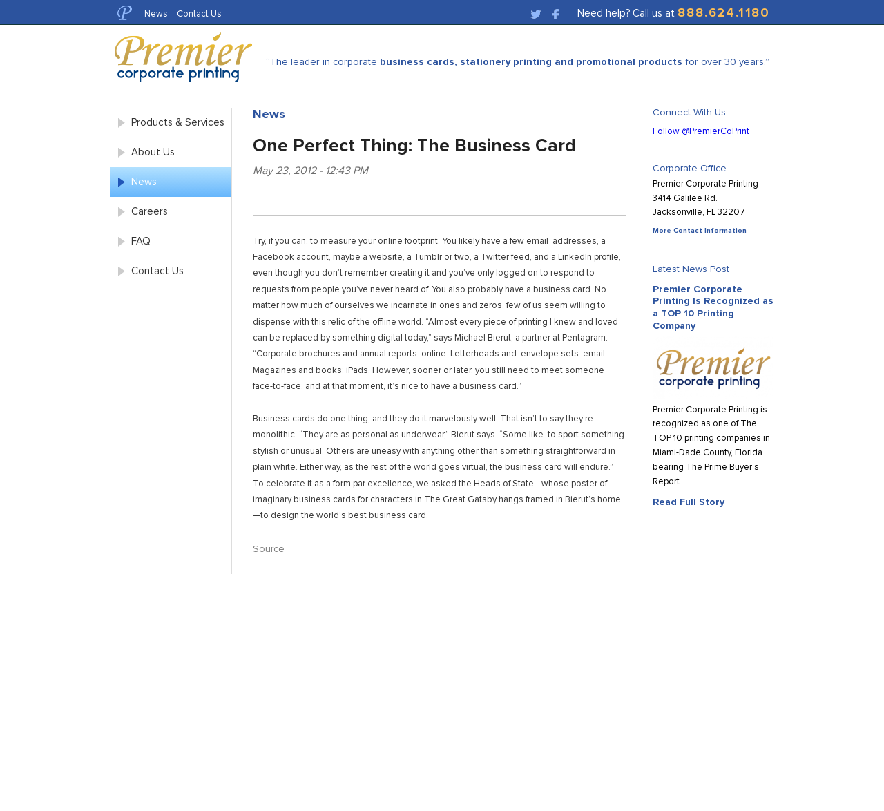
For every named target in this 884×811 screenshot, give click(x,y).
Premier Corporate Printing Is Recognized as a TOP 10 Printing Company (713, 307)
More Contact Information (700, 230)
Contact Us (199, 13)
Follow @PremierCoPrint (701, 131)
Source (269, 549)
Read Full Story (688, 501)
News (156, 13)
